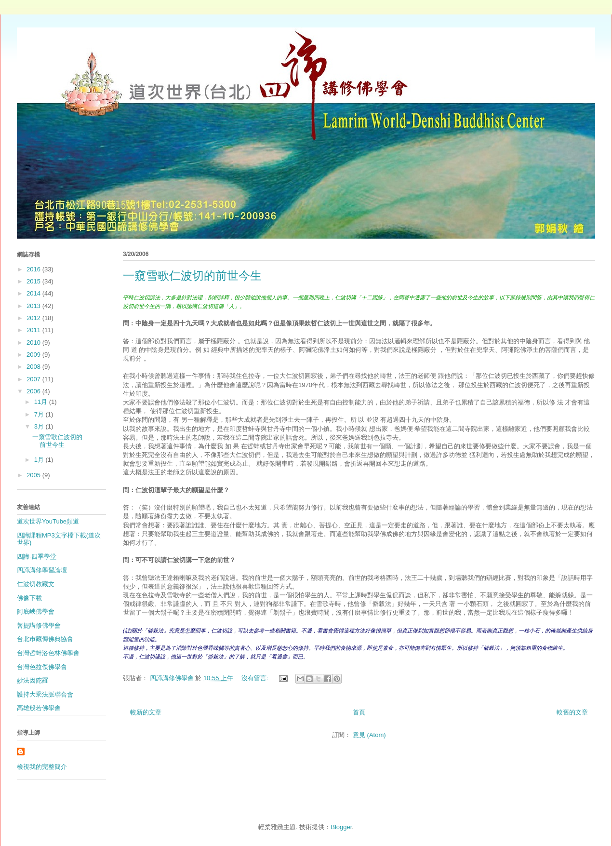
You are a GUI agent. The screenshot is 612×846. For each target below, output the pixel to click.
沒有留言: (255, 678)
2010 (34, 342)
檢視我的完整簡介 (42, 766)
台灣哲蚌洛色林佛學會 (48, 653)
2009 (34, 354)
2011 (34, 330)
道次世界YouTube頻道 (48, 521)
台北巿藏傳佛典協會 (45, 639)
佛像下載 (29, 598)
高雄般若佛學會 (39, 708)
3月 (40, 426)
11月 (41, 401)
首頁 (359, 712)
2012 (34, 318)
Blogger (341, 827)
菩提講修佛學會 (39, 625)
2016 (34, 269)
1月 (40, 459)
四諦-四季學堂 (36, 556)
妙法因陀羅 (32, 680)
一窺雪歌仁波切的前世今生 (192, 275)
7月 (40, 414)
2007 (34, 379)
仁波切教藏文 (35, 584)
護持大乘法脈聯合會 (45, 694)
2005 (34, 475)
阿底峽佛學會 (35, 611)
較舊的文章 (572, 712)
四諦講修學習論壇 (42, 570)
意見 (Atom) (369, 735)
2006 (34, 391)
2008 (34, 366)
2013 (34, 305)
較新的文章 (145, 712)
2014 (34, 293)
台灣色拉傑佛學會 (42, 667)
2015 (34, 281)
